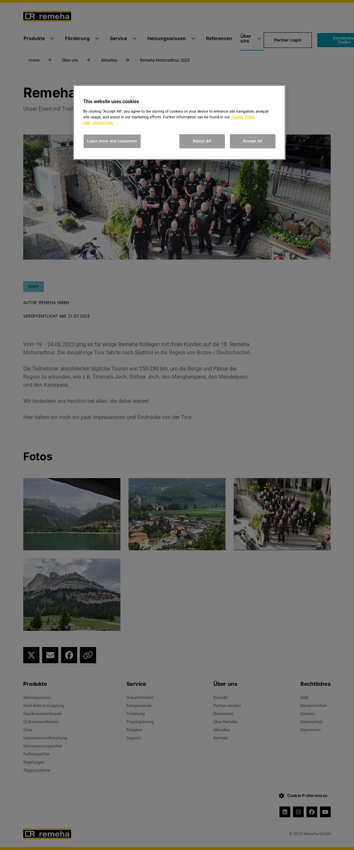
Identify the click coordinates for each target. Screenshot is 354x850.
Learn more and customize (112, 141)
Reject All (202, 141)
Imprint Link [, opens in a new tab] (102, 122)
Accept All (253, 141)
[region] (179, 122)
